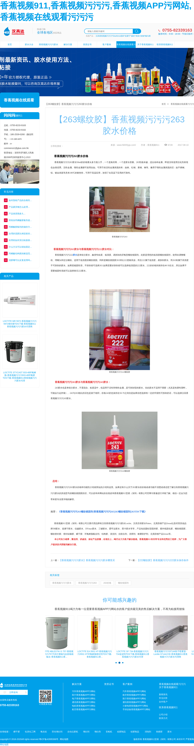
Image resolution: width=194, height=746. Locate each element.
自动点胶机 (72, 731)
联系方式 (163, 718)
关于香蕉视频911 (145, 44)
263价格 (107, 583)
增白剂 (86, 731)
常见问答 (163, 698)
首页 (10, 44)
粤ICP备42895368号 (49, 739)
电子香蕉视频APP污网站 (83, 698)
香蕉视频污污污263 (87, 583)
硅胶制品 (121, 731)
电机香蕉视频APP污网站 (83, 706)
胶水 (169, 731)
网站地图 (64, 739)
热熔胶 (159, 731)
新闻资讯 (163, 694)
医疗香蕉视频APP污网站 (83, 695)
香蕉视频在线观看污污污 (126, 47)
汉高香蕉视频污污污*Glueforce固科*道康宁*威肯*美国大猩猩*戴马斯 (123, 36)
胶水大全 (29, 44)
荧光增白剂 (57, 731)
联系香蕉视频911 (165, 44)
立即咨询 (13, 692)
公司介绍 (163, 714)
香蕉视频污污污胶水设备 (48, 47)
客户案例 (106, 44)
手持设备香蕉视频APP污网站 (136, 709)
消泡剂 (147, 731)
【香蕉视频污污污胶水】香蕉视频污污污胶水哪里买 (87, 560)
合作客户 (163, 701)
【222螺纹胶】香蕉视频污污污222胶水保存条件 (163, 560)
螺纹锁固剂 (123, 583)
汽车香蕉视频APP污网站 (83, 691)
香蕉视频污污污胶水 (61, 583)
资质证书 (87, 44)
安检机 (109, 731)
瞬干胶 (16, 731)
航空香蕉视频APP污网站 (83, 709)
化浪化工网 (30, 731)
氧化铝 (43, 731)
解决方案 (68, 44)
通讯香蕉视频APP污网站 (83, 702)
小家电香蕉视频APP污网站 (135, 706)
